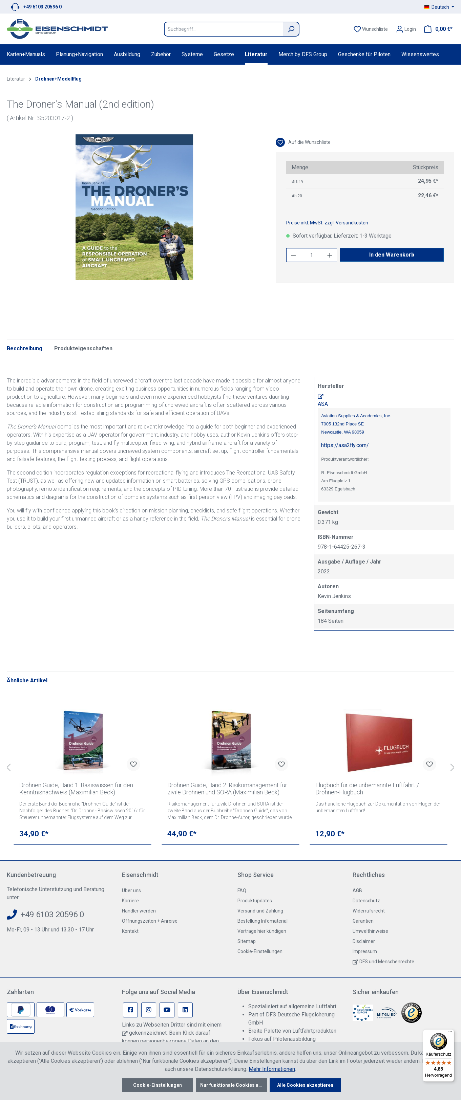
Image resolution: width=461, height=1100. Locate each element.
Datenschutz (366, 900)
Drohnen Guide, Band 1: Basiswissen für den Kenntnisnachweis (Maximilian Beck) (76, 789)
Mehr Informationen (272, 1069)
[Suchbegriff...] (223, 29)
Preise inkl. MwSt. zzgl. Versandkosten (327, 222)
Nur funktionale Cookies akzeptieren (233, 1085)
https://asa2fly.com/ (345, 445)
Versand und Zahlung (260, 911)
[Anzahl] (311, 255)
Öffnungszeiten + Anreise (149, 921)
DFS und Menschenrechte (386, 961)
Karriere (130, 900)
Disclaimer (364, 941)
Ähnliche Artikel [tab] (27, 680)
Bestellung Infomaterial (262, 921)
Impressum (365, 951)
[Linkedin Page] (185, 1010)
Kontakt (130, 931)
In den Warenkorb (391, 254)
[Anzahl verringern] (293, 255)
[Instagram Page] (149, 1010)
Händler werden (139, 911)
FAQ (241, 890)
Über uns (131, 890)
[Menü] (450, 1033)
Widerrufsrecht (369, 911)
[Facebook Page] (130, 1010)
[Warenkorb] (436, 29)
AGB (357, 890)
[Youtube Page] (167, 1010)
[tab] (24, 348)
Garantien (363, 921)
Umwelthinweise (370, 931)
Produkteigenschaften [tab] (83, 348)
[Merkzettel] (371, 29)
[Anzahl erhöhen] (330, 255)
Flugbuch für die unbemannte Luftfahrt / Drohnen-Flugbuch (367, 789)
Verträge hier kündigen (261, 931)
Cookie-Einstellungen (259, 951)
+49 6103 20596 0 (42, 6)
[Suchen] (291, 29)
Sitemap (246, 941)
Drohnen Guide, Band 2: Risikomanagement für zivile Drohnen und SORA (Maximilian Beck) (227, 789)
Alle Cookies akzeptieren (305, 1085)
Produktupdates (254, 900)
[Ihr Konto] (406, 29)
